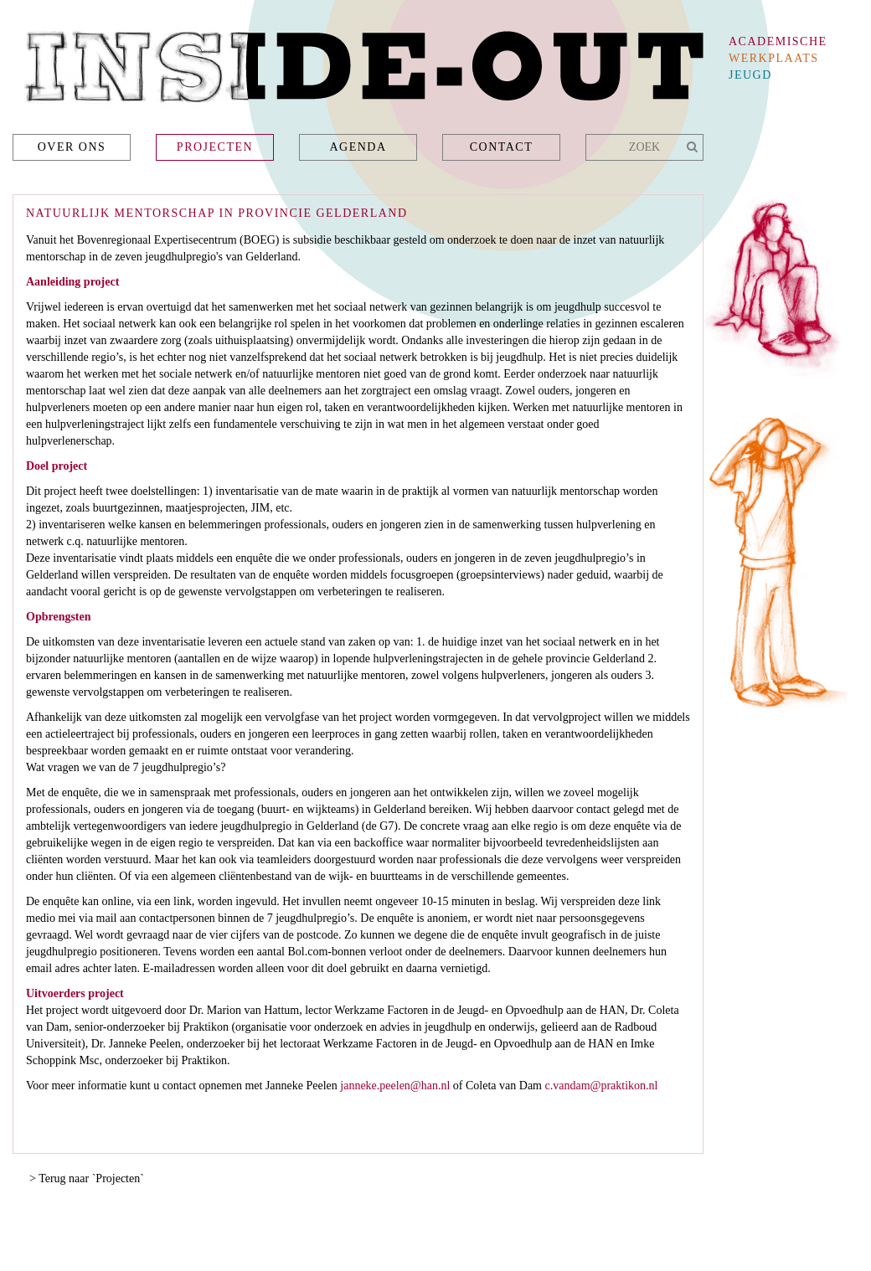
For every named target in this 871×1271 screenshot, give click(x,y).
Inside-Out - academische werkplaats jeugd (358, 71)
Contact (501, 147)
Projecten (215, 147)
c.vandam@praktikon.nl (601, 1085)
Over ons (72, 147)
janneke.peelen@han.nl (395, 1085)
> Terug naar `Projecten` (86, 1178)
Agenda (357, 147)
